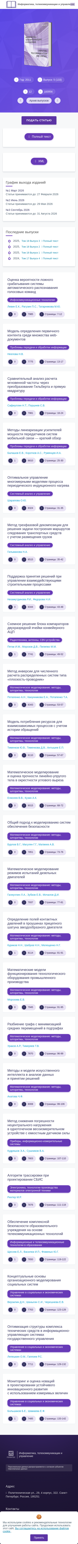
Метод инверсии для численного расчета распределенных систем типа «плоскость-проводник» (36, 675)
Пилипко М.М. (48, 646)
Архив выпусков (39, 100)
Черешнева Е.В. (54, 1302)
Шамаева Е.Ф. (36, 1411)
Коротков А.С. (34, 452)
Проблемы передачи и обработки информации (38, 347)
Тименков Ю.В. (16, 747)
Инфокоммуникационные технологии (32, 299)
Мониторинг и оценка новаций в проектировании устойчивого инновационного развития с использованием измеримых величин (37, 1387)
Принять (39, 1537)
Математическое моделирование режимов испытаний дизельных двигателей (33, 873)
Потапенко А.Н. (16, 697)
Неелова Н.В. (15, 354)
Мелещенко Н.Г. (51, 945)
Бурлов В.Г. (14, 844)
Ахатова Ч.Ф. (15, 1096)
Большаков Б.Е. (17, 1411)
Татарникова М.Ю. (49, 306)
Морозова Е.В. (16, 999)
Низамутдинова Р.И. (19, 599)
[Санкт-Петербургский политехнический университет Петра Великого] (11, 1458)
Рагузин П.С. (29, 306)
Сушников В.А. (35, 1150)
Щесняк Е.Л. (14, 1251)
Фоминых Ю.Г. (50, 1251)
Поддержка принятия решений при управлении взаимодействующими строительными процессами (34, 580)
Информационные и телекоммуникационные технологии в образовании (37, 1244)
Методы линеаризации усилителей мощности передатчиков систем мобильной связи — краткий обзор (34, 434)
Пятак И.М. (14, 646)
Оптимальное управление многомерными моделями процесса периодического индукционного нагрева (38, 481)
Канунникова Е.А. (37, 697)
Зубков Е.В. (34, 894)
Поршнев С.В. (36, 405)
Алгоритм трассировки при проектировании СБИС (28, 1177)
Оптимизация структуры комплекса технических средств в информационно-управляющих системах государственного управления (38, 1333)
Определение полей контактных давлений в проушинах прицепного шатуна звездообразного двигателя (34, 923)
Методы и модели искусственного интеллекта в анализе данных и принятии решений (33, 1074)
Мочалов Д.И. (51, 894)
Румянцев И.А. (52, 452)
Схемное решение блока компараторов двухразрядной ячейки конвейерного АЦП (38, 628)
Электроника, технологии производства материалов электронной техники (34, 1189)
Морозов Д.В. (30, 646)
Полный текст (39, 136)
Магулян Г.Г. (29, 844)
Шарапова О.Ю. (17, 500)
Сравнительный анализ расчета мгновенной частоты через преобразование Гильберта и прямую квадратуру (36, 385)
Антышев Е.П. (55, 747)
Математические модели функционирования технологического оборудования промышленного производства (36, 976)
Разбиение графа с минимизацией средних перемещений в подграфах (35, 1026)
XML (39, 161)
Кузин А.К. (31, 797)
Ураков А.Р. (14, 1045)
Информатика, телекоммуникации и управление (46, 4)
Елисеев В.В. (15, 797)
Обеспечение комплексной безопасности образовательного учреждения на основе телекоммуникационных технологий (35, 1228)
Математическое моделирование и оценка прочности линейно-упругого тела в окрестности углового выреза (36, 776)
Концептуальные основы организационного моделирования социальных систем (34, 1280)
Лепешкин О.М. (16, 1356)
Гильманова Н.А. (17, 551)
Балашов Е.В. (15, 452)
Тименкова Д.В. (36, 747)
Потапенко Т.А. (59, 697)
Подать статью (39, 120)
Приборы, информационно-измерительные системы (36, 1143)
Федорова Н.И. (42, 599)
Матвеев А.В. (46, 844)
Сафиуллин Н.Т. (17, 405)
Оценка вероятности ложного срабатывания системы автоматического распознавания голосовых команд (32, 286)
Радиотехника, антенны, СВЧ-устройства (34, 639)
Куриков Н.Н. (15, 945)
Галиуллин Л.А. (16, 894)
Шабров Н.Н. (32, 945)
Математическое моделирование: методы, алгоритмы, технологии (35, 689)
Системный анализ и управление (30, 493)
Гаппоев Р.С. (34, 1356)
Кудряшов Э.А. (16, 1150)
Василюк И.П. (32, 1251)
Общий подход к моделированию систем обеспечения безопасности (39, 824)
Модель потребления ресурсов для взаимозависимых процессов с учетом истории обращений (37, 726)
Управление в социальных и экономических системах (36, 1294)
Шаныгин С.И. (34, 1302)
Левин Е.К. (13, 306)
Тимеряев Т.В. (31, 1045)
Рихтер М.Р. (14, 1197)
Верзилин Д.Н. (16, 1302)
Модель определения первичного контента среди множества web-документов (33, 335)
